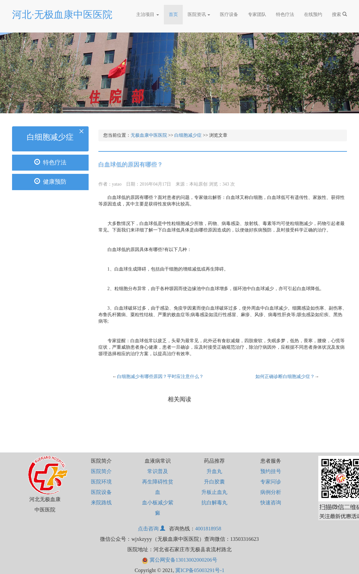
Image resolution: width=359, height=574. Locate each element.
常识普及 (157, 471)
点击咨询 (152, 528)
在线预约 (313, 14)
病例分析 (270, 492)
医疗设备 (229, 14)
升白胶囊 (214, 481)
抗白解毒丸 (214, 502)
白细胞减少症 (188, 135)
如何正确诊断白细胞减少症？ (285, 376)
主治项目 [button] (147, 14)
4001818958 (208, 528)
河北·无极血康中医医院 (62, 14)
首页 (176, 12)
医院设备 (101, 492)
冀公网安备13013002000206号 (179, 560)
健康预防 (50, 181)
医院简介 (101, 471)
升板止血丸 (214, 492)
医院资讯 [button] (199, 14)
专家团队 (257, 14)
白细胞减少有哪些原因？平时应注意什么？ (160, 376)
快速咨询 (270, 502)
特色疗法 (285, 14)
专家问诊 (270, 481)
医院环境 (101, 481)
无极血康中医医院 (149, 135)
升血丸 (214, 471)
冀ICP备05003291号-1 (199, 570)
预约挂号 (270, 471)
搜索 (339, 14)
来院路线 (101, 502)
